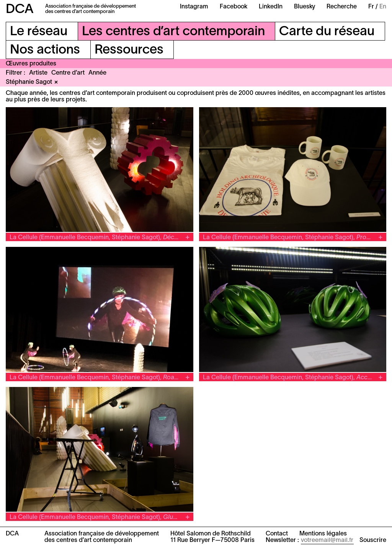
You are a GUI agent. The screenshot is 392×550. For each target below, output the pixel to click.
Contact (277, 534)
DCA (20, 10)
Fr (371, 7)
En (382, 7)
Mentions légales (323, 534)
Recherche (342, 7)
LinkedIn (271, 7)
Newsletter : (282, 540)
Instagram (194, 7)
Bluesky (304, 7)
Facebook (233, 7)
